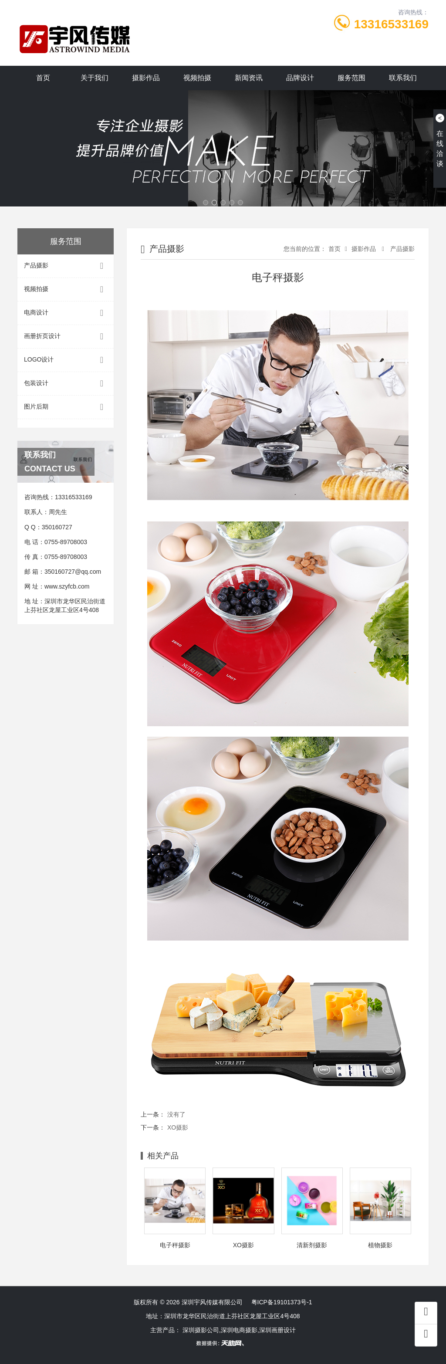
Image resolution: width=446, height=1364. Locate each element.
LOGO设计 (65, 360)
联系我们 (403, 77)
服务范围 (351, 77)
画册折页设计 (65, 337)
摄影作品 (146, 77)
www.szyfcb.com (66, 586)
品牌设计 (300, 77)
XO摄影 (177, 1127)
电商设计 (65, 313)
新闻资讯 (249, 77)
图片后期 (65, 407)
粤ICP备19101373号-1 (281, 1302)
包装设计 (65, 384)
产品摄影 (65, 266)
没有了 (176, 1114)
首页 (43, 77)
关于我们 (94, 77)
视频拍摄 (197, 77)
